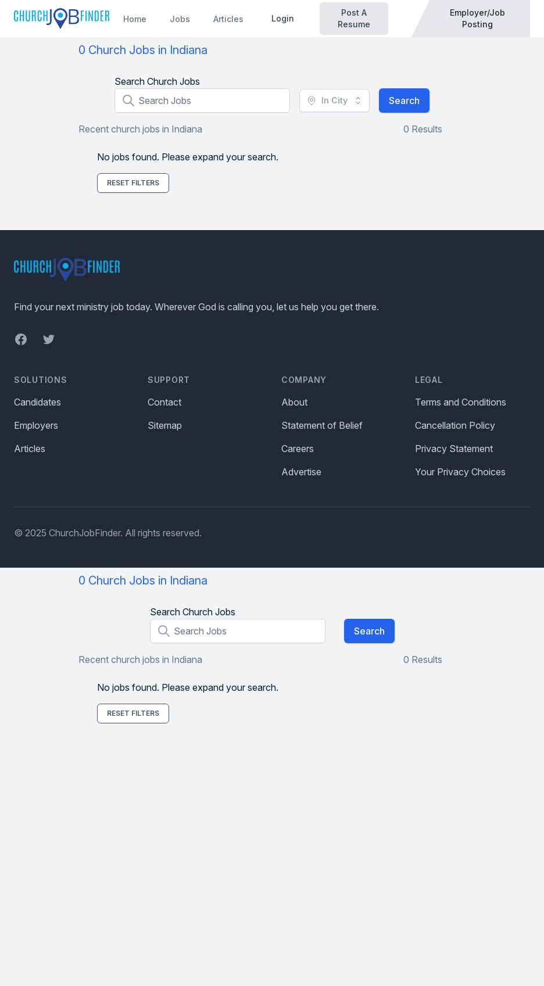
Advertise (301, 472)
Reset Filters (133, 182)
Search (404, 100)
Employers (36, 425)
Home (134, 19)
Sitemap (165, 425)
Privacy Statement (454, 448)
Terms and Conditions (460, 402)
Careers (297, 448)
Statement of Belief (322, 425)
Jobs (180, 19)
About (294, 402)
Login (282, 18)
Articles (228, 19)
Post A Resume (354, 18)
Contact (164, 402)
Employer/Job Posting (477, 18)
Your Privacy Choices (460, 472)
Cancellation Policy (455, 425)
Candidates (37, 402)
